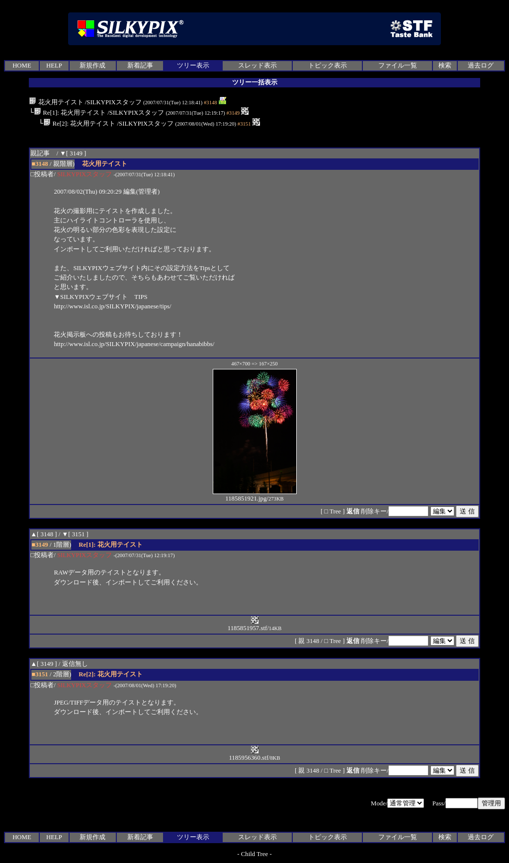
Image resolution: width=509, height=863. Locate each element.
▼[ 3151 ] (75, 534)
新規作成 (92, 65)
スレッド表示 (257, 65)
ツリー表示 (193, 65)
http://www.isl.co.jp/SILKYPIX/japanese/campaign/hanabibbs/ (134, 344)
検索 (444, 65)
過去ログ (481, 65)
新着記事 (140, 65)
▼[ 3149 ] (73, 153)
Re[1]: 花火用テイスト (70, 112)
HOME (21, 65)
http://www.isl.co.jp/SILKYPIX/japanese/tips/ (112, 306)
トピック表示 (327, 65)
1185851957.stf (247, 625)
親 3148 (309, 641)
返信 (352, 511)
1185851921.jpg (255, 495)
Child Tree (254, 854)
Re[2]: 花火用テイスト (79, 123)
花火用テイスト (56, 102)
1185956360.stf (248, 754)
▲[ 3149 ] (43, 663)
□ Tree (332, 511)
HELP (54, 65)
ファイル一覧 (397, 65)
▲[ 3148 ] (43, 534)
